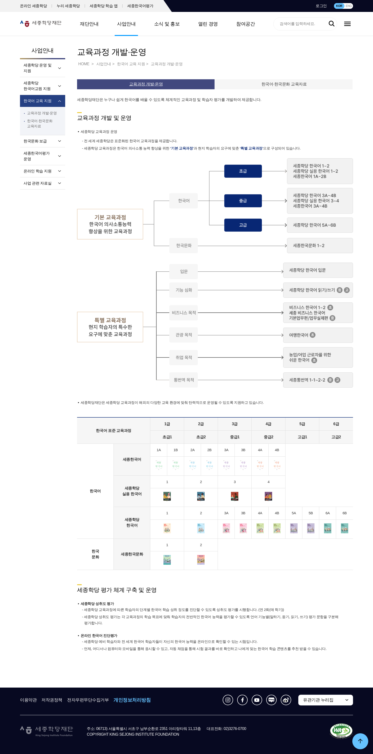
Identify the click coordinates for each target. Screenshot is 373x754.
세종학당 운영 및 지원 (37, 68)
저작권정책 (51, 700)
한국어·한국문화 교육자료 (284, 84)
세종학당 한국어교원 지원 (37, 86)
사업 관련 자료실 (37, 183)
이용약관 (28, 700)
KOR (339, 6)
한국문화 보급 (35, 141)
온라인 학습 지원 (37, 171)
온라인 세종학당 (33, 6)
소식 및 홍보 (167, 23)
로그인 (321, 6)
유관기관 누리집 (318, 700)
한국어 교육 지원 (37, 101)
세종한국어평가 (140, 6)
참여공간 (245, 23)
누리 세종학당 (68, 6)
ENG (349, 6)
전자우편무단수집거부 (88, 700)
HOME (84, 64)
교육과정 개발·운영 (42, 113)
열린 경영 (208, 23)
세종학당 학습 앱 (104, 6)
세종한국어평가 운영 (36, 156)
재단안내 (89, 23)
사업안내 (126, 23)
